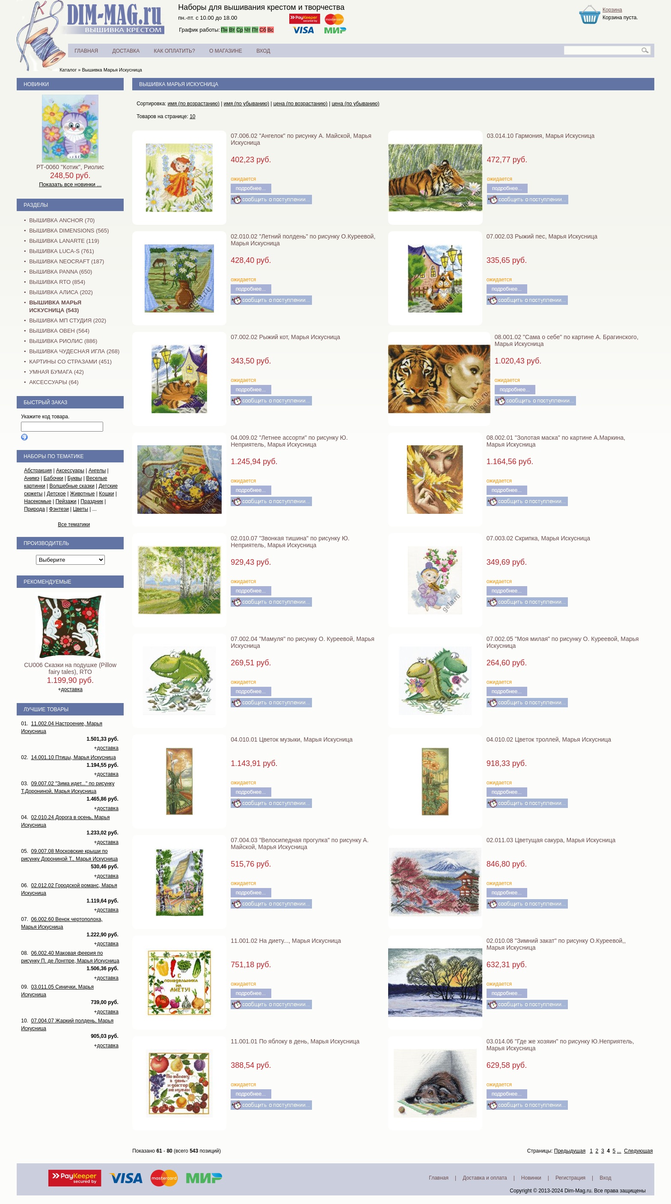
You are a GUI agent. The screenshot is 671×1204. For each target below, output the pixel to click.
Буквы (75, 478)
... (619, 1151)
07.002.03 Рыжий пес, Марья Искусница (542, 236)
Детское (56, 494)
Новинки (36, 84)
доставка (72, 689)
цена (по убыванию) (355, 104)
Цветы (80, 509)
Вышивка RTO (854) (57, 282)
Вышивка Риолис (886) (63, 341)
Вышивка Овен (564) (59, 331)
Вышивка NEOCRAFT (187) (66, 261)
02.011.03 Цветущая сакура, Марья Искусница (551, 840)
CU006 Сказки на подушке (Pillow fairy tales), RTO (70, 668)
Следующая (638, 1151)
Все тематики (74, 524)
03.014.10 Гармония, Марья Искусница (541, 135)
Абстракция (38, 471)
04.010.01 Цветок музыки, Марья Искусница (292, 739)
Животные (82, 494)
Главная (438, 1178)
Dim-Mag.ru (577, 1191)
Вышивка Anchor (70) (62, 220)
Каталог (68, 69)
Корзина (612, 10)
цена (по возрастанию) (300, 104)
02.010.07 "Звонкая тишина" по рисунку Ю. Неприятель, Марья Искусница (290, 541)
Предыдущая (569, 1151)
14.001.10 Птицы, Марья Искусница (73, 757)
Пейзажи (66, 501)
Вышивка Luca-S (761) (61, 251)
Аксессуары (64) (53, 382)
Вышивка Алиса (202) (61, 292)
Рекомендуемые (47, 582)
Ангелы (97, 471)
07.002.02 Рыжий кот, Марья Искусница (285, 337)
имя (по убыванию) (246, 104)
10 (192, 116)
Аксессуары (70, 471)
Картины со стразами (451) (70, 361)
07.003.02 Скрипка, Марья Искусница (538, 538)
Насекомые (37, 501)
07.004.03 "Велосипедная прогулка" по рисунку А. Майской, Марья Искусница (299, 843)
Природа (34, 509)
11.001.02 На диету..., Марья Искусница (286, 940)
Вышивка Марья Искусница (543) (55, 306)
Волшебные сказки (71, 486)
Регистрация (570, 1178)
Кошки (106, 494)
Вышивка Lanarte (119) (64, 241)
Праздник (91, 501)
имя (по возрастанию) (194, 104)
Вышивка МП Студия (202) (67, 320)
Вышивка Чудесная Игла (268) (74, 351)
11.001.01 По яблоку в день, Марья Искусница (295, 1041)
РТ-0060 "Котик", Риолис (70, 167)
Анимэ (31, 478)
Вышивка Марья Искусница (112, 69)
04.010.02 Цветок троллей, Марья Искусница (549, 739)
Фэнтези (59, 509)
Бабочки (53, 478)
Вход (605, 1178)
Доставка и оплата (485, 1178)
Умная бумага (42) (56, 372)
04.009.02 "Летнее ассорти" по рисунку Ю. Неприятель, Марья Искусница (289, 441)
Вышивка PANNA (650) (60, 271)
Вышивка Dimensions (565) (69, 230)
